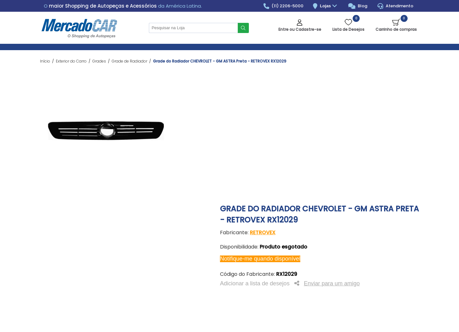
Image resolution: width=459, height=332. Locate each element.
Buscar (243, 28)
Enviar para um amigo (332, 283)
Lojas (329, 6)
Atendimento (395, 6)
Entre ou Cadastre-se (299, 29)
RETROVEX (263, 232)
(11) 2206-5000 (283, 6)
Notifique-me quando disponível (260, 259)
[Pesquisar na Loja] (193, 28)
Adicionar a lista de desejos (254, 283)
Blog (358, 6)
